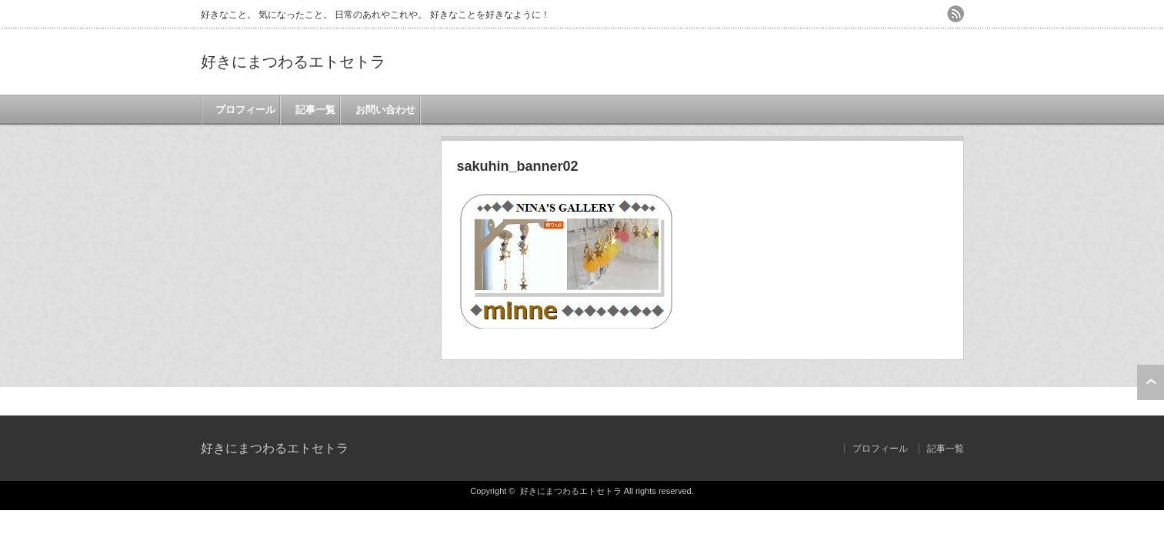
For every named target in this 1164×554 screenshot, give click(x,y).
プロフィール (243, 109)
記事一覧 (313, 109)
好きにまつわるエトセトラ (293, 61)
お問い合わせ (383, 109)
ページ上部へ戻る (1150, 382)
